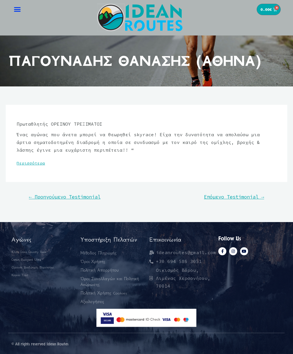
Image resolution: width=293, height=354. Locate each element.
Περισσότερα (31, 163)
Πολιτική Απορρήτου (99, 270)
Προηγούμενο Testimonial (64, 197)
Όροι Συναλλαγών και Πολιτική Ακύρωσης (109, 281)
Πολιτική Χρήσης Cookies (103, 293)
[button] (17, 9)
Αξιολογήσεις (92, 301)
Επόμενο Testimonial (234, 197)
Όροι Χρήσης (92, 261)
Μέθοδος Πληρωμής (98, 253)
